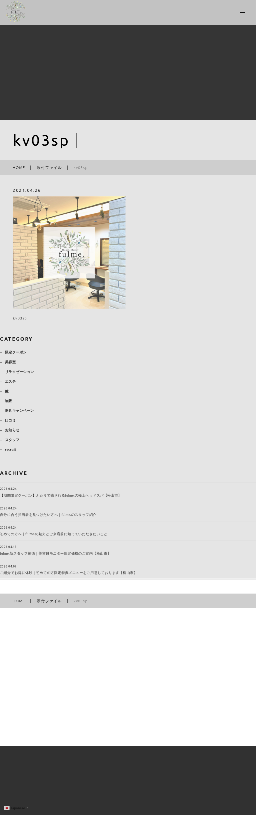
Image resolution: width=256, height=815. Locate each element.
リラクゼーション (19, 374)
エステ (10, 384)
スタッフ (12, 442)
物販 (8, 403)
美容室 (10, 365)
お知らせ (12, 433)
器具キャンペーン (19, 413)
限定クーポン (16, 355)
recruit (10, 452)
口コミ (10, 423)
